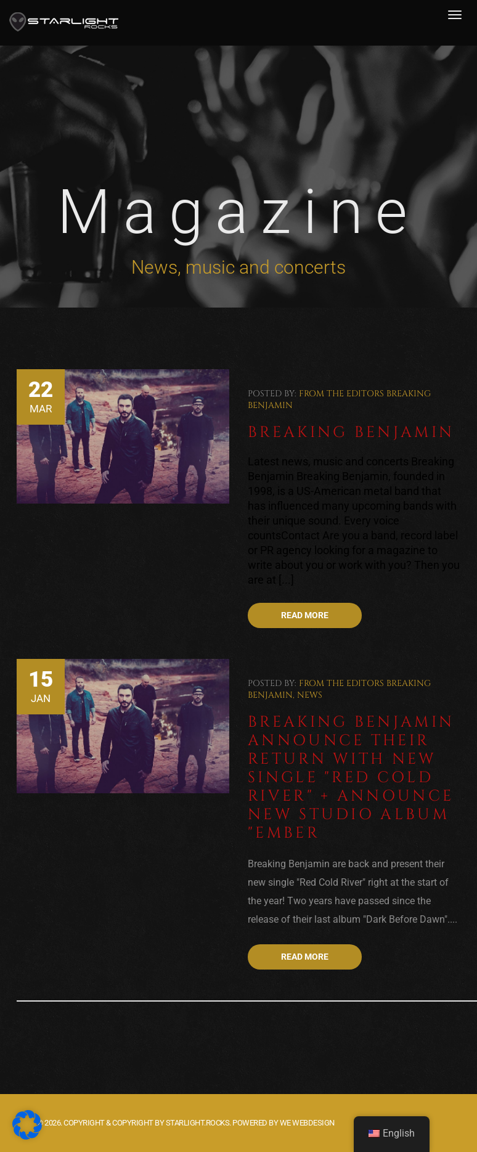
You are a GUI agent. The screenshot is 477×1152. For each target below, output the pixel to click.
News (309, 695)
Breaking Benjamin (351, 432)
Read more (304, 615)
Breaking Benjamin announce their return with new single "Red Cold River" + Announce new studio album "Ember (351, 777)
